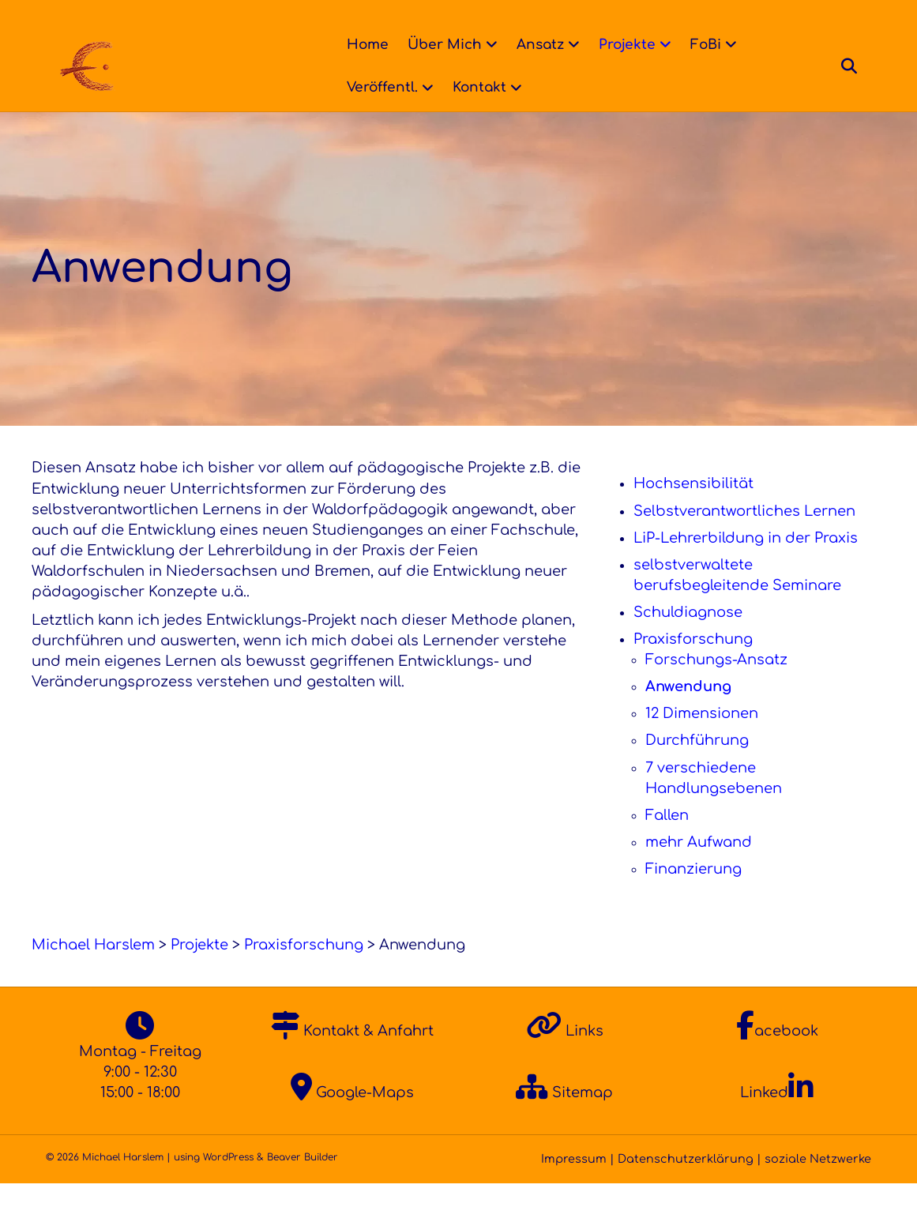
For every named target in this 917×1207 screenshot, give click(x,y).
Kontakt (475, 87)
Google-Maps (352, 1116)
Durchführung (697, 764)
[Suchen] (858, 66)
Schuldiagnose (687, 636)
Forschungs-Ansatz (716, 683)
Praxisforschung (693, 663)
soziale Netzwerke (818, 1182)
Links (564, 1054)
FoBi (701, 44)
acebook (777, 1054)
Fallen (667, 839)
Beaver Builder (302, 1180)
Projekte (622, 44)
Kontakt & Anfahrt (352, 1054)
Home (363, 44)
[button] (35, 1172)
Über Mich (440, 44)
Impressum (574, 1182)
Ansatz (535, 44)
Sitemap (564, 1116)
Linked (777, 1116)
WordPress (228, 1180)
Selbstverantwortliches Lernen (744, 535)
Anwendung (688, 710)
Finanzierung (693, 893)
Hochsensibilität (693, 507)
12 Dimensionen (701, 737)
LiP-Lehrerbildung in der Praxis (745, 562)
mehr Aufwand (698, 866)
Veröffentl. (377, 87)
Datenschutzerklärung (686, 1182)
